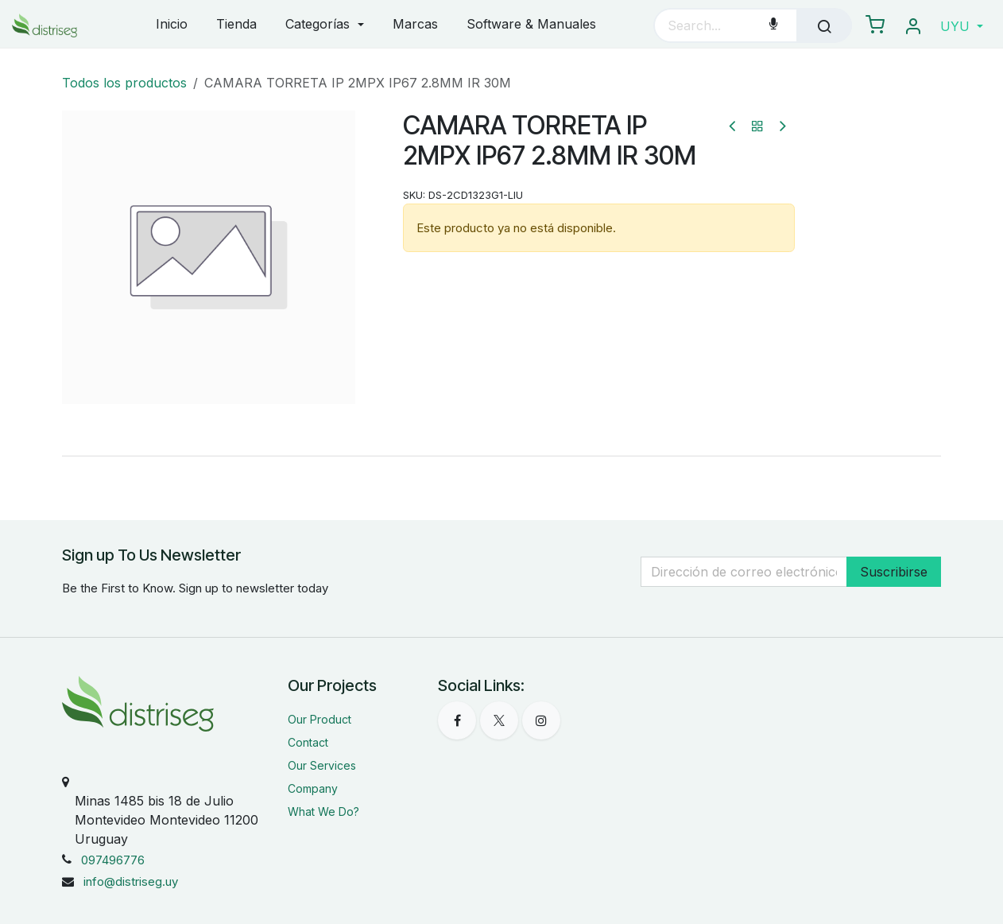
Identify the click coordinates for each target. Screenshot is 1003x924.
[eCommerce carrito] (875, 25)
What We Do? (323, 811)
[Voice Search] (773, 25)
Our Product (319, 719)
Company (313, 788)
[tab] (501, 455)
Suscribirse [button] (893, 572)
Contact (308, 742)
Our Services (322, 765)
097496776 (113, 860)
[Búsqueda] (824, 25)
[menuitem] (172, 25)
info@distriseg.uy (130, 881)
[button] (961, 26)
